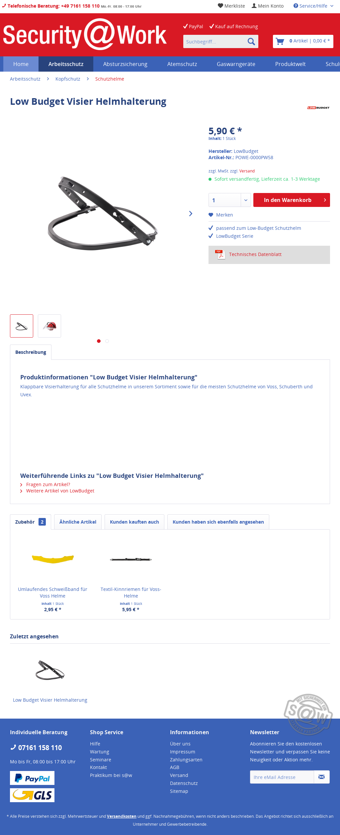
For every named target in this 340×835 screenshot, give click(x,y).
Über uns (180, 743)
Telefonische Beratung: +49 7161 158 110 (51, 6)
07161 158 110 (36, 747)
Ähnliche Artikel (77, 522)
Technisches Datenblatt (248, 254)
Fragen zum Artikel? (45, 484)
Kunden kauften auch (134, 522)
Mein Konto (268, 6)
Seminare (100, 759)
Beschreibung (30, 352)
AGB (174, 767)
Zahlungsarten (186, 759)
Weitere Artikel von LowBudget (57, 490)
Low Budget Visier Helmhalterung (50, 700)
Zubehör (30, 522)
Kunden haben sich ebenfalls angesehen (218, 522)
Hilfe (95, 743)
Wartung (99, 751)
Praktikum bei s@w (111, 775)
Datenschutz (184, 783)
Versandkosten (121, 816)
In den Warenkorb (295, 199)
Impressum (182, 751)
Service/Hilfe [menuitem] (311, 6)
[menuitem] (267, 6)
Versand (247, 171)
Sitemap (179, 791)
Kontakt (98, 767)
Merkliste (231, 6)
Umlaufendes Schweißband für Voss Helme (52, 592)
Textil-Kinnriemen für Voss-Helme (131, 592)
